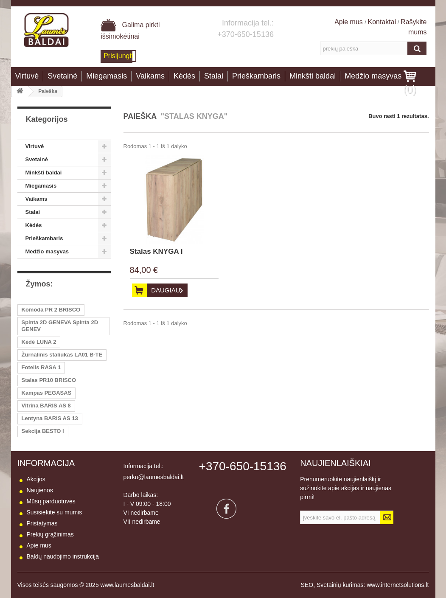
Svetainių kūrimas (340, 584)
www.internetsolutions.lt (398, 584)
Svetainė (62, 76)
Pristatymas (42, 523)
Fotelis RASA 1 (41, 367)
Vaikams (150, 76)
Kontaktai (382, 21)
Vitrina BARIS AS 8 (46, 405)
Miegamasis (106, 76)
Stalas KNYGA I (156, 251)
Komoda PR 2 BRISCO (51, 309)
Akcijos (36, 479)
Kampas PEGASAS (47, 393)
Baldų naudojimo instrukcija (63, 556)
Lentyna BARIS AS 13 (50, 418)
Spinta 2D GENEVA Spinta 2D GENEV (60, 325)
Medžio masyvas (373, 76)
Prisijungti (118, 55)
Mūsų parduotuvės (51, 501)
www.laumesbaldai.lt (127, 584)
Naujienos (40, 490)
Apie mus (349, 21)
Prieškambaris (256, 76)
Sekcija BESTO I (43, 431)
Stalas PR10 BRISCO (49, 380)
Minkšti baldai (312, 76)
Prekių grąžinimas (50, 534)
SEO (307, 584)
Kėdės (184, 76)
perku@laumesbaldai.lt (153, 477)
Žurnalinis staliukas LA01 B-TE (62, 354)
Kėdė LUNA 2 (39, 342)
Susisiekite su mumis (54, 512)
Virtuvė (27, 76)
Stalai (213, 76)
